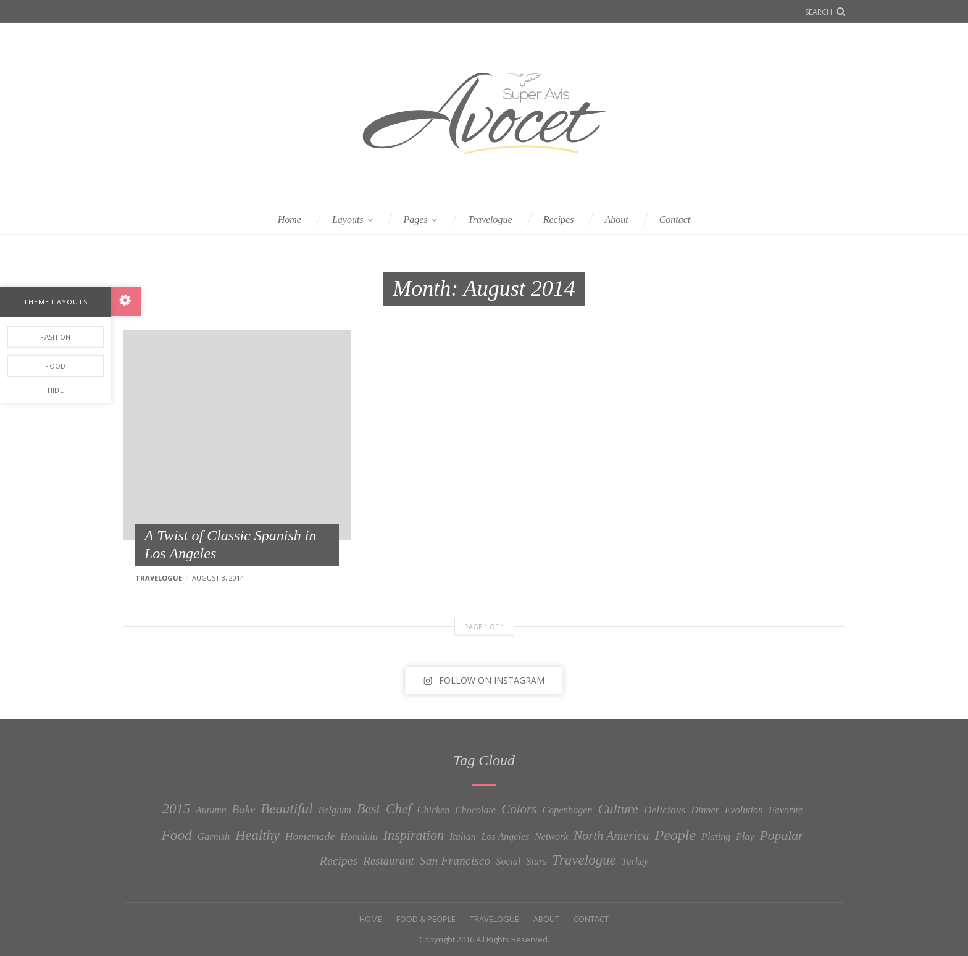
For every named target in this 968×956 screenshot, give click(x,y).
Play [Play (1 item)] (745, 836)
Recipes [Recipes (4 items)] (338, 860)
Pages (416, 219)
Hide (56, 390)
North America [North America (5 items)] (611, 835)
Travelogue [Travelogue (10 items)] (583, 860)
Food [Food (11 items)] (177, 835)
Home (289, 219)
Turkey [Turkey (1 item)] (635, 861)
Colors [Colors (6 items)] (519, 809)
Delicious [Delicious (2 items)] (665, 809)
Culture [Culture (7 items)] (618, 809)
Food (55, 366)
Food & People (426, 919)
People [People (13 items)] (675, 835)
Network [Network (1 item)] (551, 836)
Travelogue (490, 219)
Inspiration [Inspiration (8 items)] (413, 835)
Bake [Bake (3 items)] (244, 809)
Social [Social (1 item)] (508, 861)
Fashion (55, 337)
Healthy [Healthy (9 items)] (257, 835)
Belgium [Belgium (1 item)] (335, 810)
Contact (675, 219)
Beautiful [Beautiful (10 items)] (286, 808)
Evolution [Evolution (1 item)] (744, 810)
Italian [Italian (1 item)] (462, 836)
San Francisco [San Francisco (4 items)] (455, 860)
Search (818, 12)
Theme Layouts (55, 301)
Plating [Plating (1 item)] (715, 836)
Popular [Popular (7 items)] (782, 835)
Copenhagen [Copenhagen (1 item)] (568, 810)
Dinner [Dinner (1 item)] (705, 810)
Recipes (558, 219)
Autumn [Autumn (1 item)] (211, 810)
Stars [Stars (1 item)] (536, 861)
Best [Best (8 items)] (368, 808)
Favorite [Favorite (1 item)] (786, 810)
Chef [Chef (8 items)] (399, 808)
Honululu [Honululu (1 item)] (358, 836)
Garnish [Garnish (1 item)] (214, 836)
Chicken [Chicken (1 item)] (433, 810)
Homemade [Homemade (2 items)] (310, 836)
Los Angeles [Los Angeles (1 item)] (505, 836)
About (616, 219)
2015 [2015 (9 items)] (176, 808)
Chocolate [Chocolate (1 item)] (475, 810)
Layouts (348, 219)
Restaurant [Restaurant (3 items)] (388, 860)
